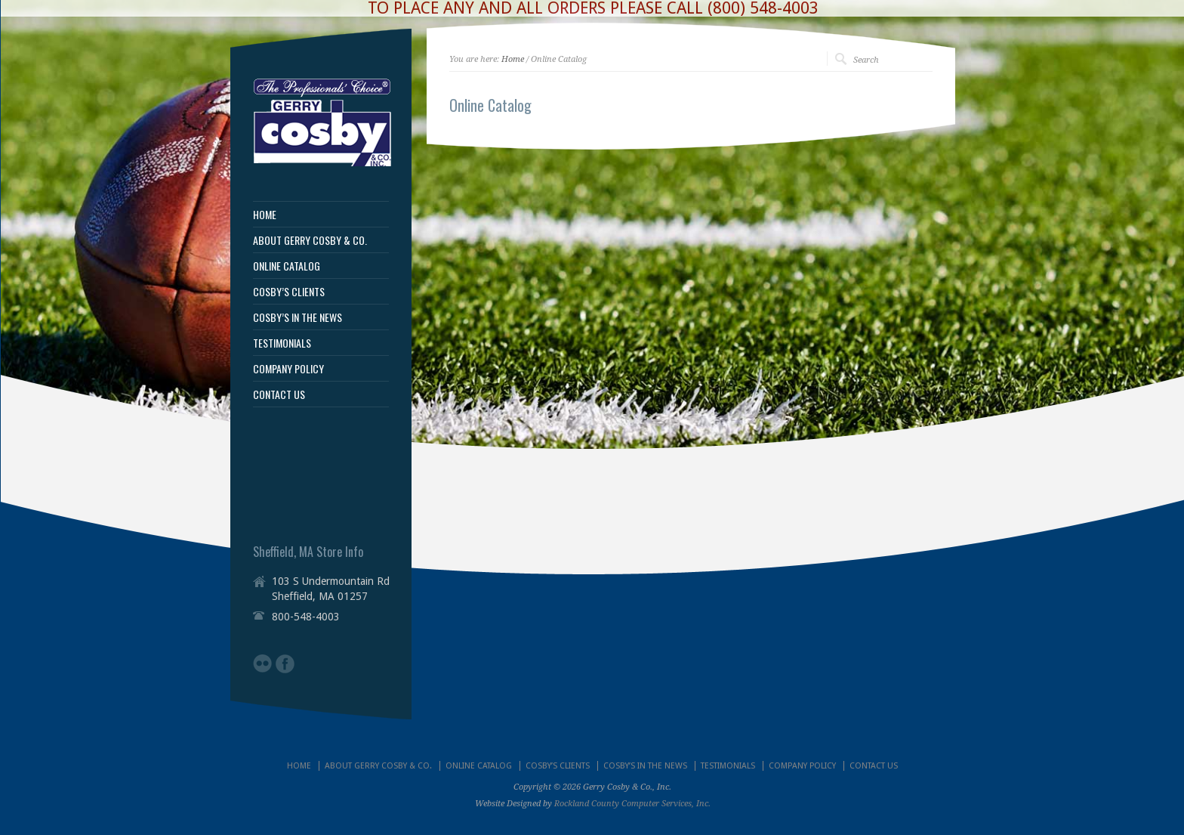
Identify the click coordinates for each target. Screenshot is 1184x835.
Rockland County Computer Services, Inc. (632, 804)
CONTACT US (279, 394)
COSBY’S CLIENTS (289, 291)
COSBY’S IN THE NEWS (297, 317)
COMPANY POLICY (288, 368)
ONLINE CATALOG (286, 266)
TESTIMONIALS (282, 343)
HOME (264, 214)
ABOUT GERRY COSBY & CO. (310, 240)
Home (512, 59)
